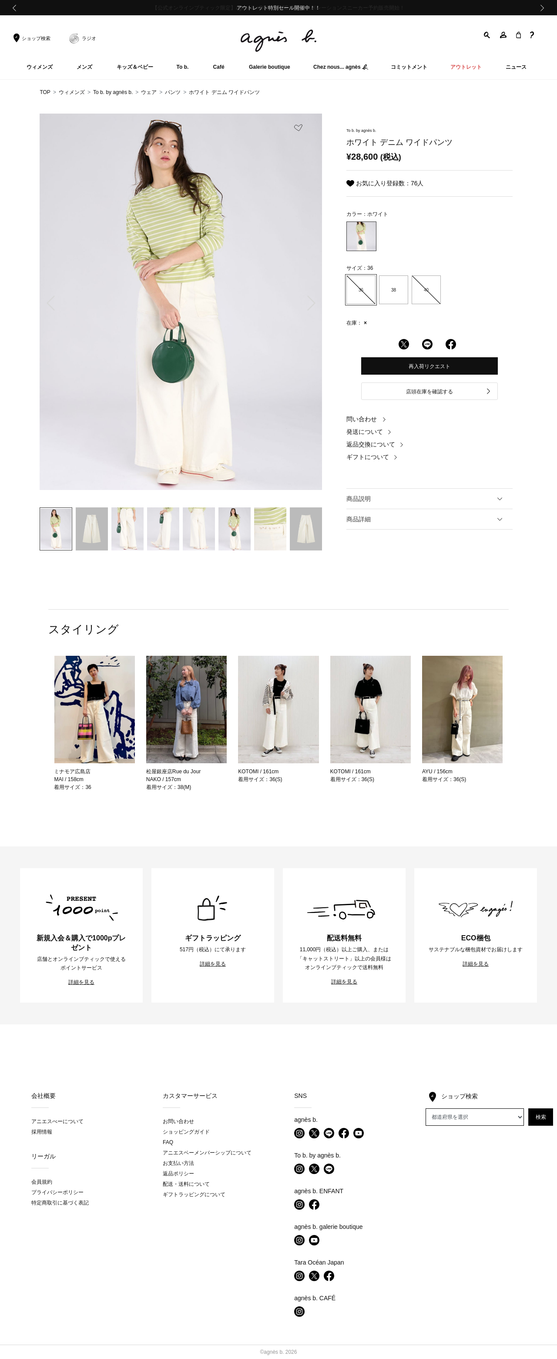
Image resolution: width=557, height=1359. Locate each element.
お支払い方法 (178, 1163)
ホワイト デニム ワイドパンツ (224, 92)
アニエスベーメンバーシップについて (207, 1153)
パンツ (173, 92)
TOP (45, 92)
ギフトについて (372, 456)
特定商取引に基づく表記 (60, 1203)
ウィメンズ (72, 92)
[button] (487, 35)
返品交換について (375, 444)
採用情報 (41, 1132)
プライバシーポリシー (57, 1192)
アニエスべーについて (57, 1121)
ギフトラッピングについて (194, 1194)
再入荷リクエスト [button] (429, 366)
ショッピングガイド (186, 1132)
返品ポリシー (178, 1174)
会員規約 (41, 1182)
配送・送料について (186, 1184)
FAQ (168, 1142)
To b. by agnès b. (113, 92)
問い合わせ (366, 419)
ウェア (149, 92)
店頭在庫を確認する (448, 392)
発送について (369, 431)
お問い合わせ (178, 1121)
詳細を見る (81, 982)
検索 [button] (541, 1117)
